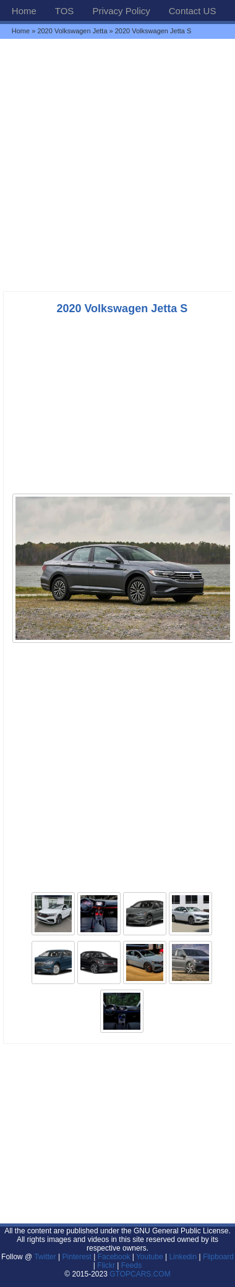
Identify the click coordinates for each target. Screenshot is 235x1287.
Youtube (149, 1256)
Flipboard (218, 1256)
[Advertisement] (117, 165)
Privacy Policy (121, 11)
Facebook (114, 1256)
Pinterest (77, 1256)
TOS (64, 11)
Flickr (106, 1265)
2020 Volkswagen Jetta (72, 31)
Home (24, 11)
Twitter (46, 1256)
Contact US (192, 11)
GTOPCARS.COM (139, 1274)
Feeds (131, 1265)
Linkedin (183, 1256)
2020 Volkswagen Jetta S (121, 308)
